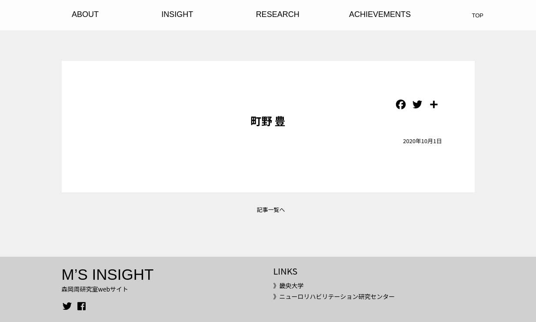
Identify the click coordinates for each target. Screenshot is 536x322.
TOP (478, 15)
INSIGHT (177, 14)
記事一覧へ (270, 209)
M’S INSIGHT (108, 274)
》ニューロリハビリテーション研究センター (334, 296)
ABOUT (85, 14)
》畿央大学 (288, 285)
